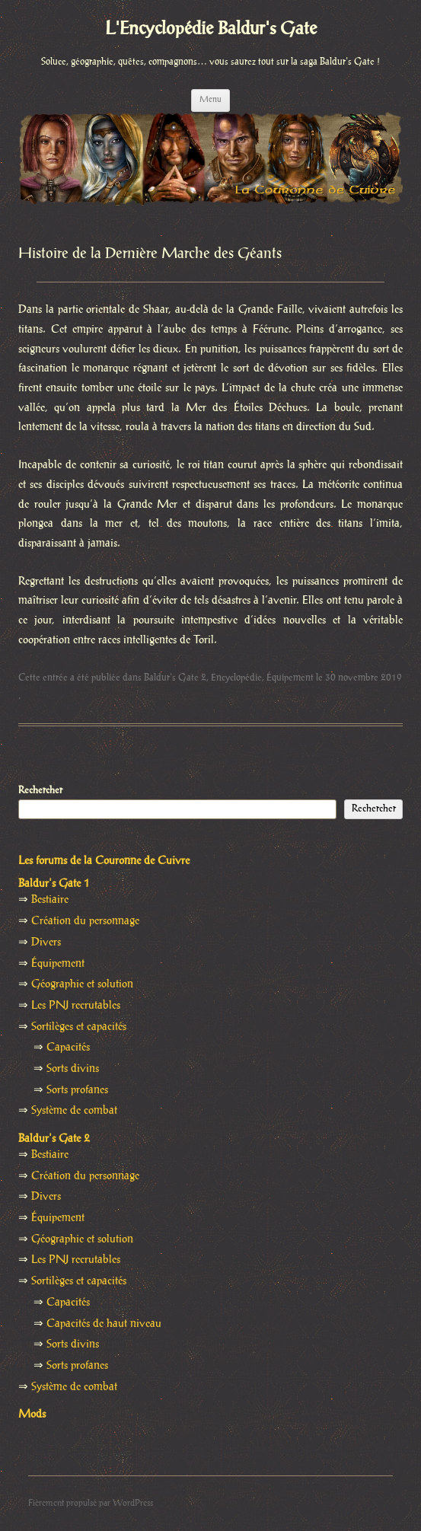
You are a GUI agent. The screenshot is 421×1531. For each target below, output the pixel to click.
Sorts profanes (77, 1090)
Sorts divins (72, 1069)
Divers (46, 942)
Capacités (68, 1047)
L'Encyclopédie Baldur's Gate (211, 29)
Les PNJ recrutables (75, 1005)
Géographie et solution (82, 984)
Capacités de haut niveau (103, 1324)
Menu (210, 100)
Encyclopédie (236, 677)
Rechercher (40, 790)
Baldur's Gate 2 (175, 677)
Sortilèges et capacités (78, 1027)
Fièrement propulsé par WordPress (90, 1503)
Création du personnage (85, 921)
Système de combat (74, 1110)
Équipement (290, 677)
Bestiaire (50, 900)
